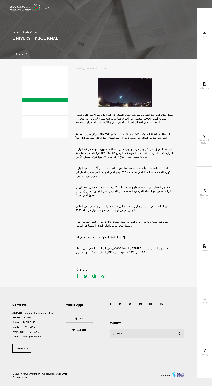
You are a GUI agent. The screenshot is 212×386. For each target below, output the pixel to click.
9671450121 (29, 317)
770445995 (29, 327)
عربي (47, 7)
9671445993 (29, 322)
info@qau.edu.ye (31, 336)
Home (15, 32)
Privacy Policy (19, 376)
